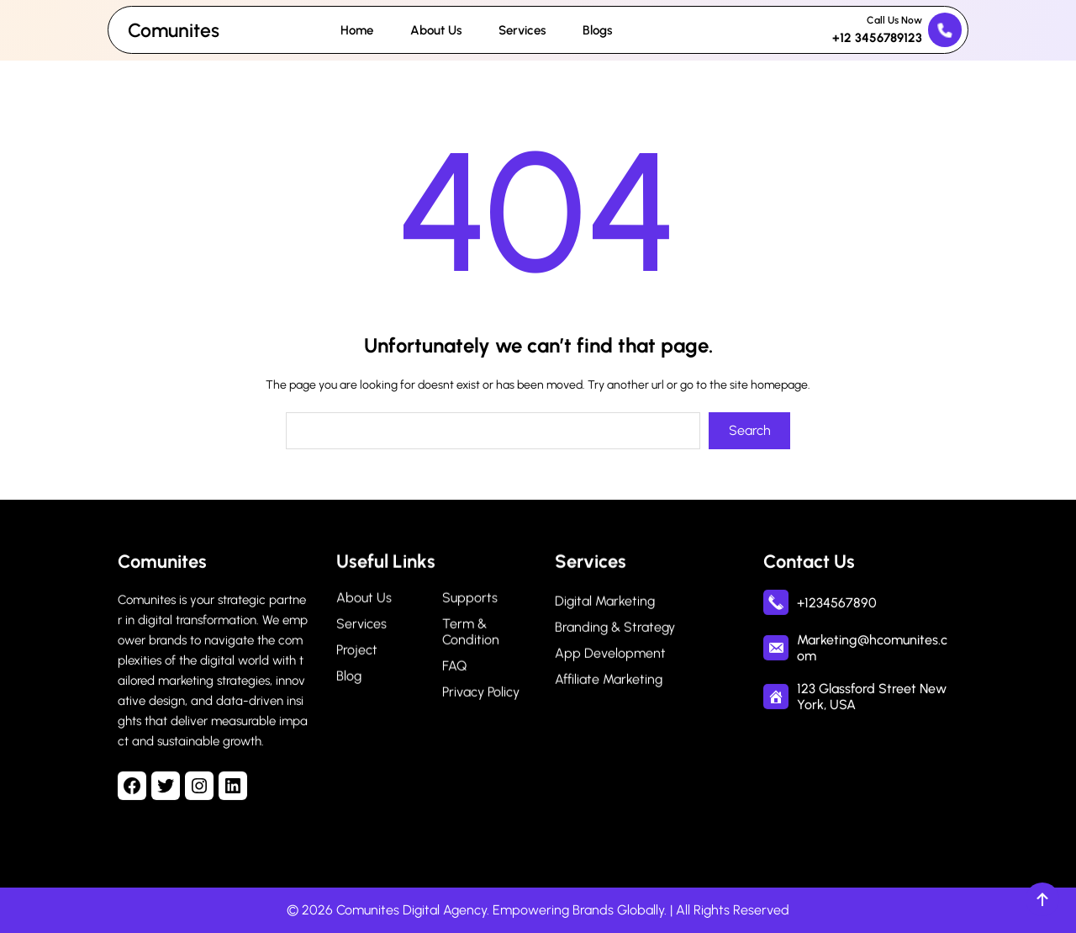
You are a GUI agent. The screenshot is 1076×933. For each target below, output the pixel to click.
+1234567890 (837, 605)
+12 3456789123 (877, 37)
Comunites (173, 30)
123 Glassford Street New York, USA (872, 700)
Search (750, 430)
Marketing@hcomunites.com (872, 651)
